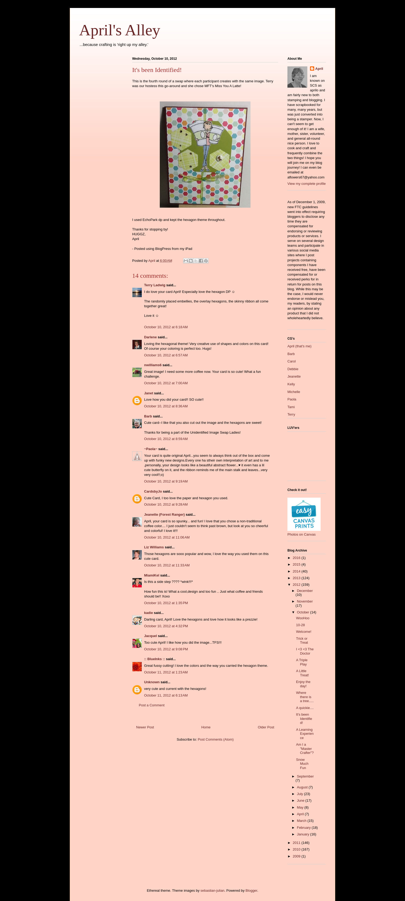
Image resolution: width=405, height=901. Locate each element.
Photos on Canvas (301, 534)
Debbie (292, 369)
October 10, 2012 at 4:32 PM (166, 626)
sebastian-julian (212, 891)
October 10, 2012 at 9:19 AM (166, 481)
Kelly (291, 384)
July (300, 794)
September (305, 776)
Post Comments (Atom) (216, 739)
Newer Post (145, 727)
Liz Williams (154, 547)
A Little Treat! (302, 673)
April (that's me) (299, 346)
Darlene (150, 337)
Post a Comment (152, 705)
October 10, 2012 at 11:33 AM (167, 565)
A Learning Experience (304, 734)
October (303, 612)
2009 (297, 856)
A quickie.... (304, 708)
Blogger (251, 891)
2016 (297, 558)
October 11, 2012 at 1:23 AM (166, 672)
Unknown (152, 682)
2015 (297, 564)
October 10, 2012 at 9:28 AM (166, 504)
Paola (291, 399)
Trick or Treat (302, 641)
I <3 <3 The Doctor (304, 651)
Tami (291, 407)
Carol (291, 361)
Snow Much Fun (302, 764)
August (303, 787)
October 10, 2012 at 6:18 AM (166, 327)
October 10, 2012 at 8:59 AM (166, 439)
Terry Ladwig (154, 285)
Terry (291, 414)
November (305, 601)
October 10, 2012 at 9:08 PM (166, 649)
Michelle (293, 392)
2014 (297, 571)
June (301, 800)
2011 (297, 843)
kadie (148, 613)
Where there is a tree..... (304, 697)
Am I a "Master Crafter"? (305, 748)
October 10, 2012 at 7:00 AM (166, 383)
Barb (148, 416)
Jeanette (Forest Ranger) (165, 514)
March (302, 821)
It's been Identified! (304, 718)
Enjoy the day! (303, 684)
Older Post (266, 727)
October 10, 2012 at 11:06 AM (167, 537)
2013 (297, 578)
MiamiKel (151, 575)
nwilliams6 (153, 365)
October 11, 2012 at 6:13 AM (166, 695)
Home (206, 727)
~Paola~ (150, 449)
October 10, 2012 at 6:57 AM (166, 355)
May (300, 807)
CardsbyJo (153, 491)
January (303, 834)
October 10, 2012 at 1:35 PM (166, 603)
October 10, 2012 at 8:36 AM (166, 406)
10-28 (300, 625)
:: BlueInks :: (154, 659)
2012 (297, 585)
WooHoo (302, 618)
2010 (297, 849)
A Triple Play (301, 662)
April (319, 69)
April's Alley (119, 30)
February (304, 828)
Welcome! (303, 632)
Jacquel (150, 636)
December (305, 591)
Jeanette (294, 376)
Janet (148, 393)
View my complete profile (306, 184)
